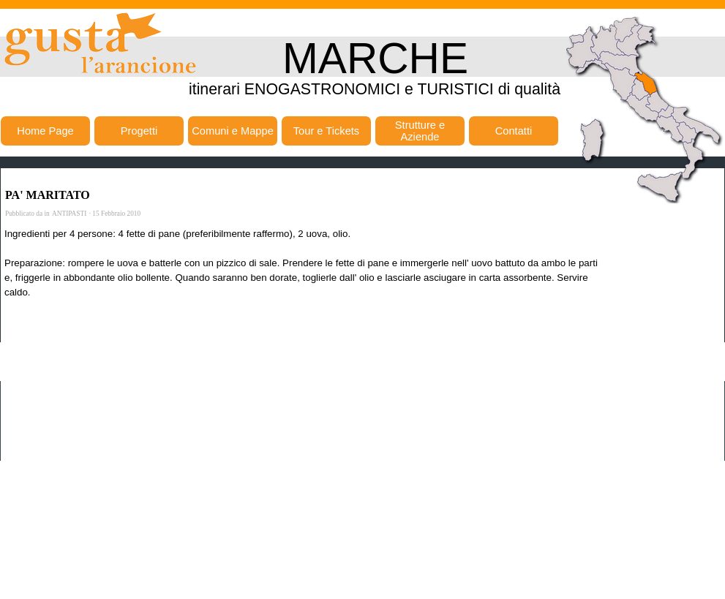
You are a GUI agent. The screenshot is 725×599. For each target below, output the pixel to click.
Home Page (45, 131)
